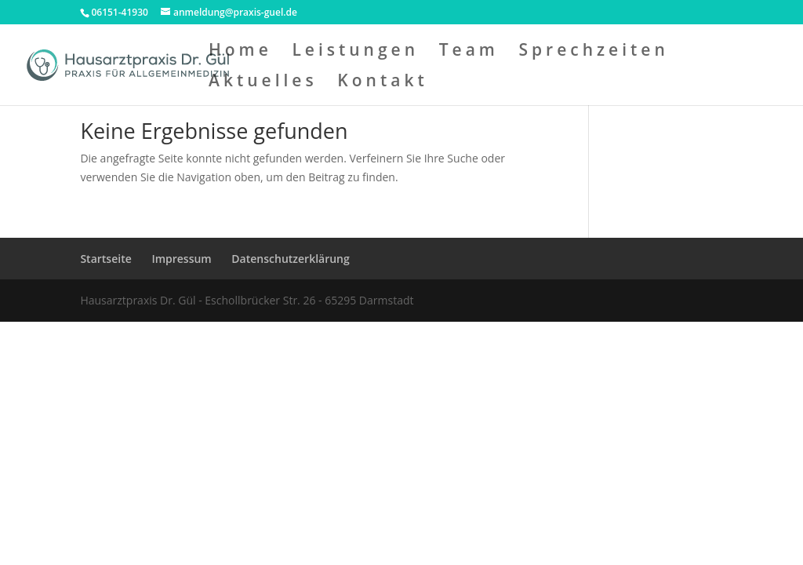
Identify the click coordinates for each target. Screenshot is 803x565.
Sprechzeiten (594, 52)
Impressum (181, 258)
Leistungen (355, 52)
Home (240, 52)
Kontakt (382, 83)
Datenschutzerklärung (290, 258)
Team (469, 52)
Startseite (105, 258)
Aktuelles (263, 83)
